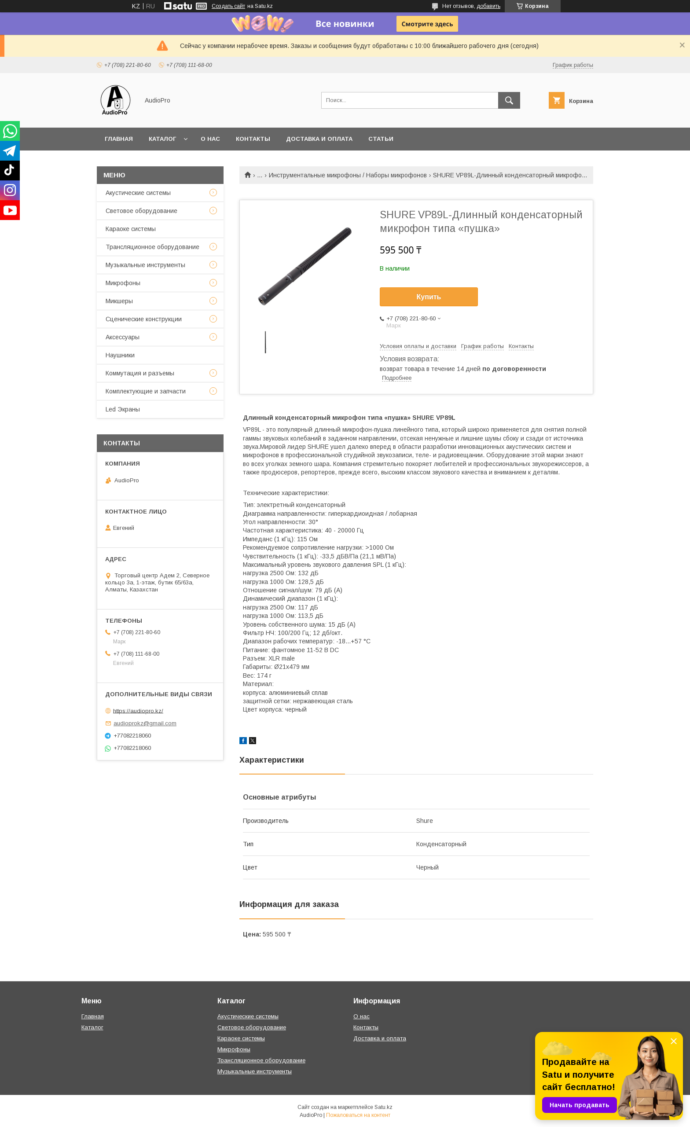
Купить (429, 297)
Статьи (380, 139)
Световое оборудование (141, 210)
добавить (488, 6)
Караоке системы (131, 228)
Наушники (120, 355)
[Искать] (509, 100)
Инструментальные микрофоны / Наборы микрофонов (348, 175)
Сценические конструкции (144, 319)
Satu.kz (383, 1107)
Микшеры (119, 301)
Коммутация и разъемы (140, 373)
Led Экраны (123, 409)
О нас (210, 139)
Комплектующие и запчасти (146, 391)
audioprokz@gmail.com (145, 723)
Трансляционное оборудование (152, 246)
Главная (119, 139)
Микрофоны (123, 282)
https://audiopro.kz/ (138, 710)
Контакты (253, 139)
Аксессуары (122, 337)
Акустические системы (138, 192)
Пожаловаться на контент (358, 1115)
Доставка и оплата (319, 139)
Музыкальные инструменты (145, 264)
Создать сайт (228, 6)
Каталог (162, 139)
